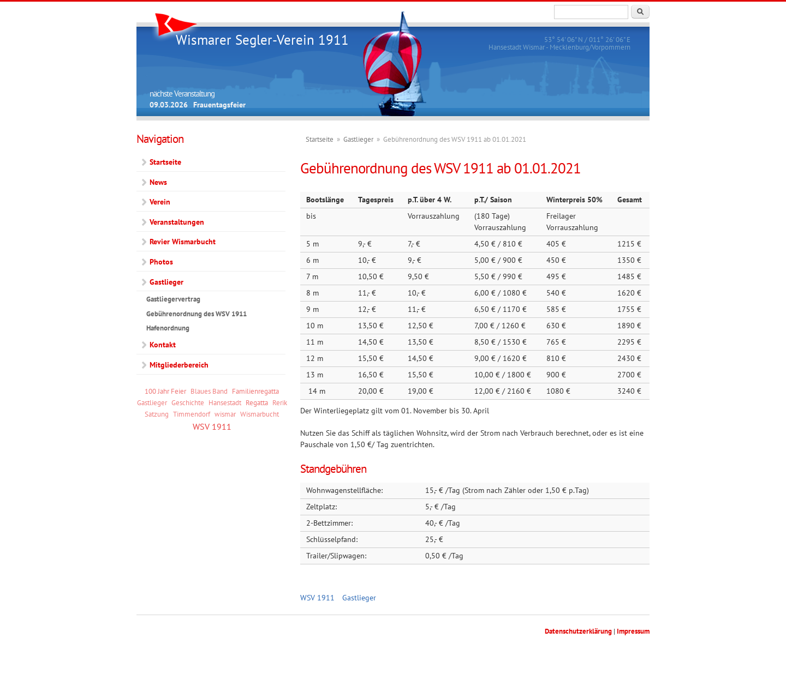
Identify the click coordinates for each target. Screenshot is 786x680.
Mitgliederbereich (179, 365)
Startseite (320, 139)
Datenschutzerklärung (578, 631)
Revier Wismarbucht (183, 241)
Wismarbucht (259, 414)
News (158, 182)
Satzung (157, 414)
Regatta (257, 402)
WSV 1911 (317, 598)
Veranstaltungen (177, 222)
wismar (225, 414)
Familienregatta (255, 391)
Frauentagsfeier (219, 105)
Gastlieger (358, 139)
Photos (161, 262)
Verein (160, 202)
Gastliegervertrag (173, 299)
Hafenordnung (167, 328)
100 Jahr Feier (165, 391)
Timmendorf (191, 414)
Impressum (633, 631)
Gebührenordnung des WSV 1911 (196, 313)
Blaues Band (209, 391)
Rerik (279, 402)
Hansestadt (225, 402)
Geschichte (187, 402)
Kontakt (163, 345)
